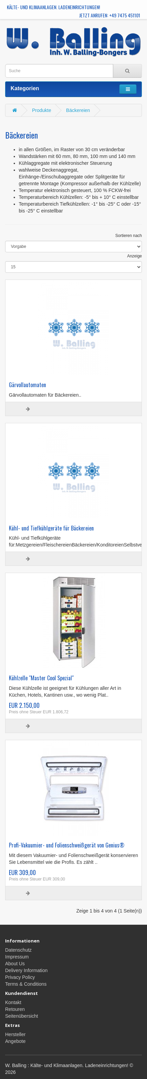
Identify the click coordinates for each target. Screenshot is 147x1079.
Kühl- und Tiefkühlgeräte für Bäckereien (51, 528)
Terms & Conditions (25, 984)
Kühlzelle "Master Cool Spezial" (41, 678)
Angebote (15, 1041)
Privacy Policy (20, 977)
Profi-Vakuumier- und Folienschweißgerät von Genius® (66, 845)
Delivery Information (26, 970)
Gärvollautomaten (27, 385)
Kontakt (13, 1002)
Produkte (41, 110)
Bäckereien (78, 110)
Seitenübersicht (21, 1016)
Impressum (17, 956)
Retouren (15, 1009)
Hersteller (15, 1034)
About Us (15, 963)
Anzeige (134, 256)
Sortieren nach (128, 235)
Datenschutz (18, 950)
